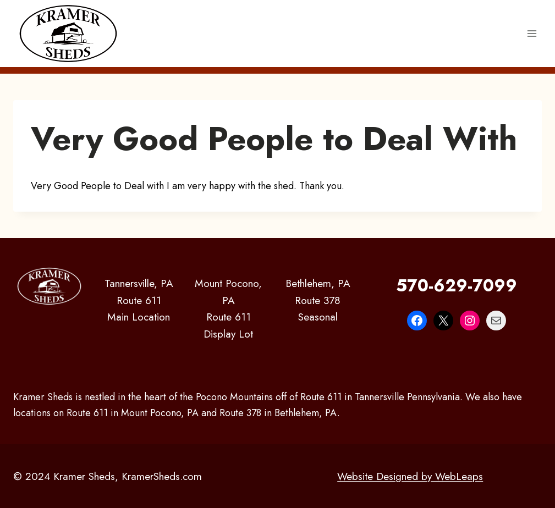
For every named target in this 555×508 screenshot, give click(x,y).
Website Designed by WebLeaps (410, 476)
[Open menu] (531, 33)
